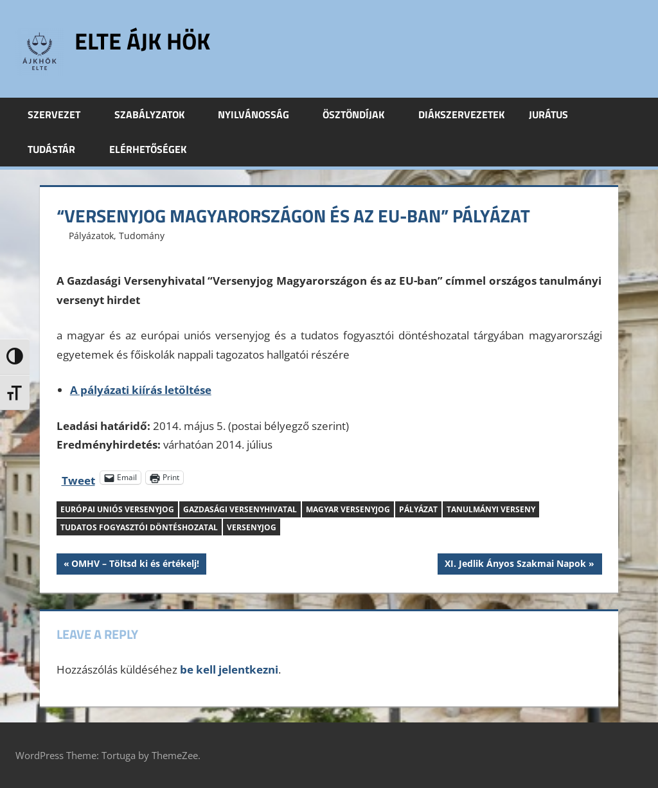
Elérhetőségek (147, 149)
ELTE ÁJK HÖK (142, 40)
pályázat (418, 509)
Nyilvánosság (260, 114)
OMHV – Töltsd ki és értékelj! (135, 565)
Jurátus (555, 114)
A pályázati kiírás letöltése (140, 389)
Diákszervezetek (461, 114)
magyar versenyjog (348, 509)
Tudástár (58, 149)
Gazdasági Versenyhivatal (240, 509)
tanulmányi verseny (491, 509)
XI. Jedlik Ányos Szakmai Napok (515, 565)
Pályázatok (91, 235)
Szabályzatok (156, 114)
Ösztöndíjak (360, 114)
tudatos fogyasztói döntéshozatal (139, 527)
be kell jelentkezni (229, 669)
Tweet (78, 478)
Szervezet (61, 114)
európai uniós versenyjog (117, 509)
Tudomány (141, 235)
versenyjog (251, 527)
